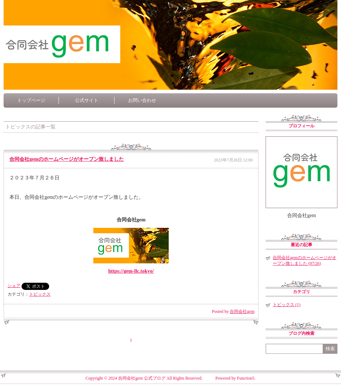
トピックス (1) (286, 304)
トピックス (40, 294)
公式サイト (86, 100)
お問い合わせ (142, 100)
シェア (14, 285)
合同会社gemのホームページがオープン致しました (66, 159)
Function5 (245, 378)
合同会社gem (242, 311)
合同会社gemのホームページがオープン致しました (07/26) (304, 260)
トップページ (31, 100)
